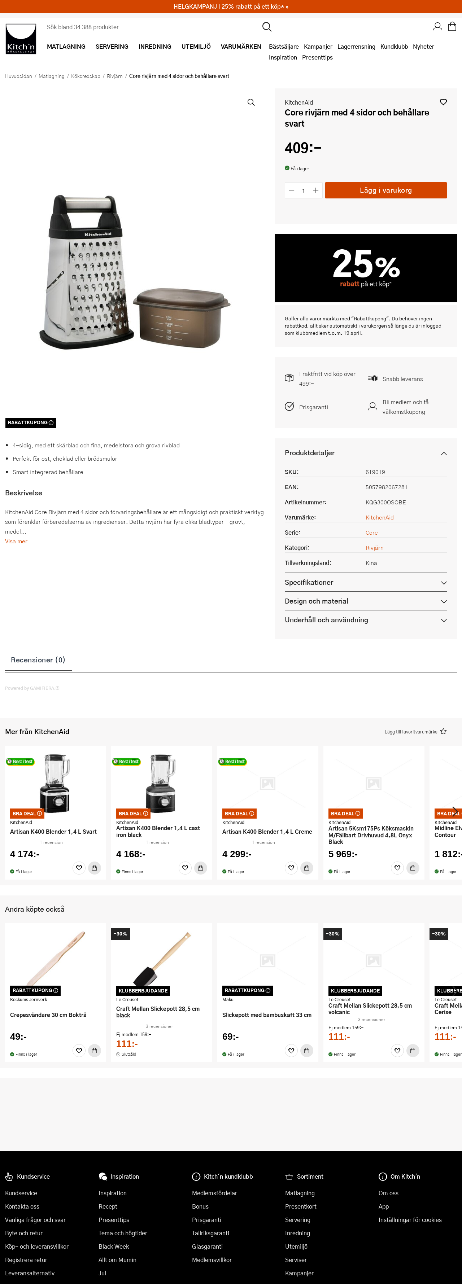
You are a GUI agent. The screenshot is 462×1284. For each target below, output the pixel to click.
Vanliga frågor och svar (35, 1219)
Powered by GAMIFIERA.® (32, 688)
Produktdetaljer (310, 452)
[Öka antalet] (315, 190)
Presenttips (317, 57)
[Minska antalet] (291, 190)
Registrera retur (26, 1259)
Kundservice (21, 1193)
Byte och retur (24, 1233)
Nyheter (423, 46)
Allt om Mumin (117, 1259)
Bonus (200, 1206)
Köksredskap (85, 75)
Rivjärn (115, 75)
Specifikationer (309, 582)
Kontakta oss (22, 1206)
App (384, 1206)
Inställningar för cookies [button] (410, 1219)
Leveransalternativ (30, 1273)
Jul (102, 1273)
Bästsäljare (284, 46)
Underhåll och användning (326, 619)
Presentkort (301, 1206)
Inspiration (283, 57)
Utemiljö (296, 1246)
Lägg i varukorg (386, 190)
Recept (108, 1206)
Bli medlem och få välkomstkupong (406, 407)
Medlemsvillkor (212, 1259)
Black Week (114, 1246)
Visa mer (16, 541)
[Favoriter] (79, 868)
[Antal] (303, 190)
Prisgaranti (313, 407)
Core (372, 532)
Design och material (316, 601)
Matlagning (52, 75)
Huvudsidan (18, 75)
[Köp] (94, 868)
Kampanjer (318, 46)
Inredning (297, 1233)
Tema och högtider (123, 1233)
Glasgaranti (207, 1246)
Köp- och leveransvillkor (37, 1246)
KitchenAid (299, 102)
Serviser (296, 1259)
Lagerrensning (356, 46)
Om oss (388, 1193)
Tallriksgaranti (210, 1233)
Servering (297, 1219)
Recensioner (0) (38, 659)
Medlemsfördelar (214, 1193)
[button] (443, 101)
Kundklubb (394, 46)
